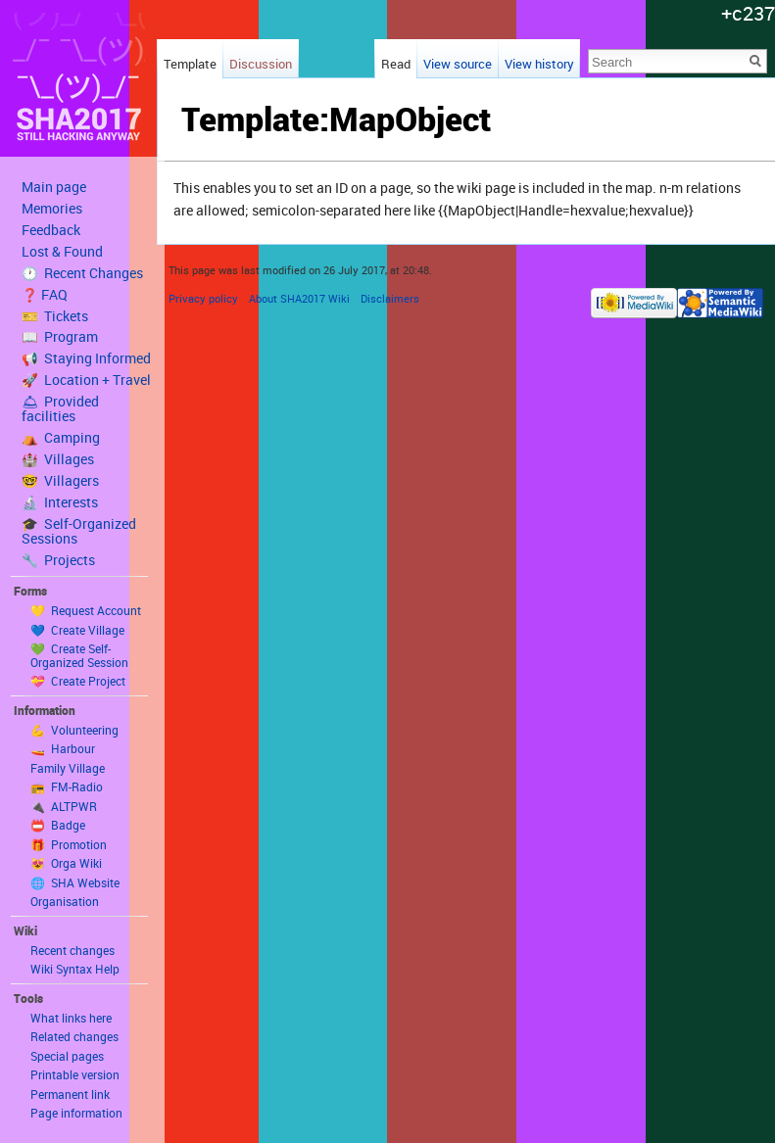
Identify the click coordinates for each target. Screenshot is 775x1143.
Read (396, 63)
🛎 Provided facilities (60, 409)
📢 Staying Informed (86, 358)
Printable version (75, 1074)
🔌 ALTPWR (63, 806)
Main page (54, 187)
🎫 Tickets (55, 316)
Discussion (260, 63)
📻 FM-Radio (66, 786)
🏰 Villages (58, 459)
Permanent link (70, 1094)
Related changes (74, 1036)
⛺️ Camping (61, 438)
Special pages (67, 1056)
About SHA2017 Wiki (299, 298)
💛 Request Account (85, 610)
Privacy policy (203, 298)
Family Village (67, 768)
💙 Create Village (77, 630)
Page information (76, 1112)
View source (457, 63)
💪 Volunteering (74, 730)
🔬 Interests (60, 502)
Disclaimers (390, 298)
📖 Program (60, 337)
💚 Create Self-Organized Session (79, 655)
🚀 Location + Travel (86, 380)
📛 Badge (57, 825)
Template (190, 63)
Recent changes (72, 950)
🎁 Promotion (68, 844)
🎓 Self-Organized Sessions (79, 531)
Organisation (64, 901)
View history (539, 63)
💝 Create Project (77, 681)
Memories (52, 208)
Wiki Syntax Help (75, 968)
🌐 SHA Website (75, 882)
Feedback (51, 230)
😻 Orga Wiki (66, 863)
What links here (71, 1017)
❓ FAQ (45, 295)
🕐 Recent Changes (82, 273)
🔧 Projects (58, 560)
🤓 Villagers (60, 481)
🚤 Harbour (62, 748)
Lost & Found (62, 252)
